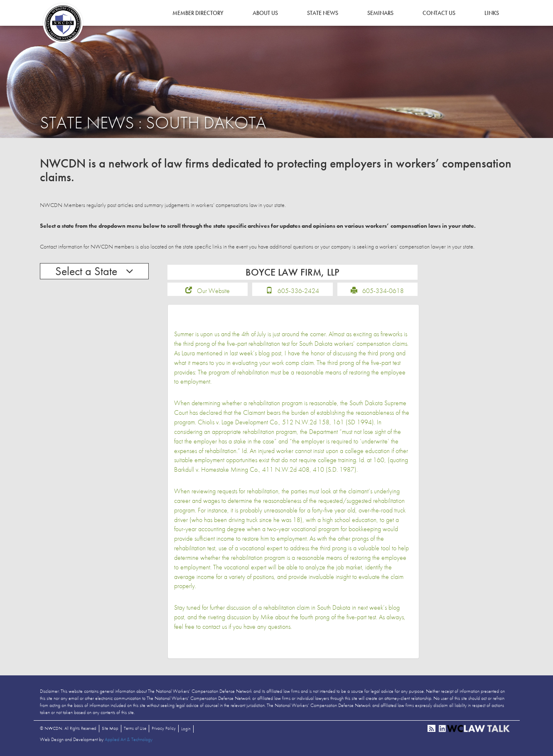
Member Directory (198, 13)
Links (491, 13)
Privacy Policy (164, 728)
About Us (265, 13)
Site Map (110, 728)
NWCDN (63, 23)
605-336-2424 (298, 290)
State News (322, 13)
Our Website (213, 290)
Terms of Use (135, 728)
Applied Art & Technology (128, 739)
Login (186, 728)
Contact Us (439, 13)
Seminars (380, 13)
